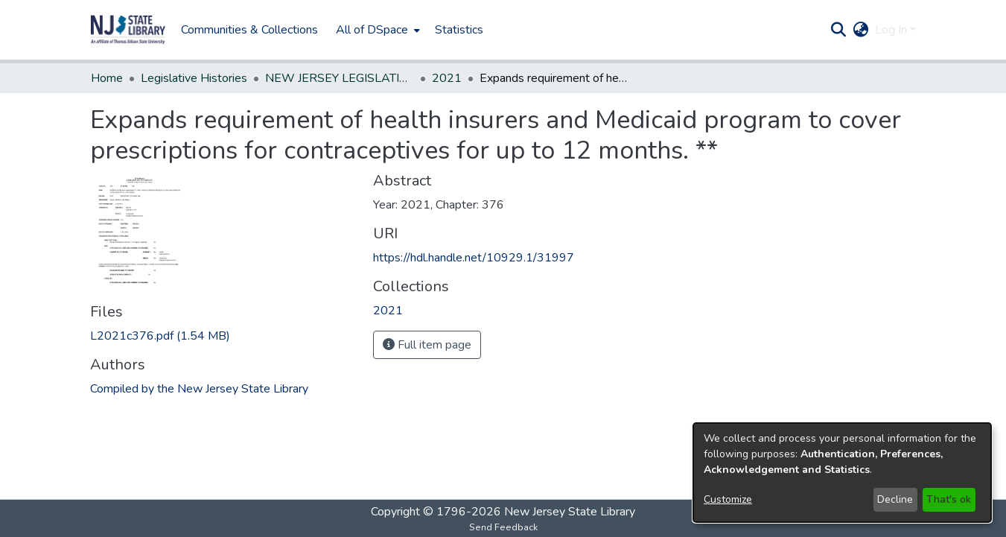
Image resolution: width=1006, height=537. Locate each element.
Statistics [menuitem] (459, 30)
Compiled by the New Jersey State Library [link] (199, 389)
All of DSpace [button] (372, 30)
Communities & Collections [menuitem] (249, 30)
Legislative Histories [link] (194, 78)
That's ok (948, 499)
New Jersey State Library (569, 511)
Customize (728, 499)
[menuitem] (376, 30)
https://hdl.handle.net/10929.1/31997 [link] (473, 258)
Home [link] (107, 78)
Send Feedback (503, 527)
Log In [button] (892, 30)
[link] (160, 336)
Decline (895, 499)
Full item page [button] (427, 345)
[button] (128, 30)
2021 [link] (447, 78)
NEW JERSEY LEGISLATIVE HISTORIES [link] (339, 78)
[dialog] (842, 472)
